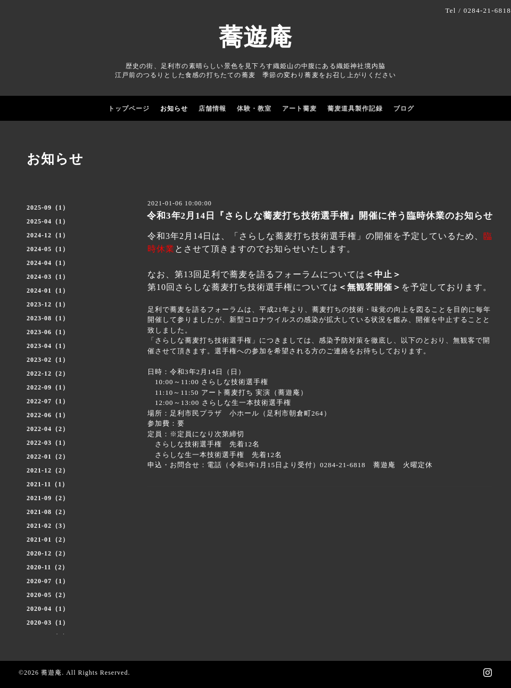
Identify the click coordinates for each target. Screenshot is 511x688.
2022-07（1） (48, 401)
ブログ (403, 108)
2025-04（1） (48, 221)
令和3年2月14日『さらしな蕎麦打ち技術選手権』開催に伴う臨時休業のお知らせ (320, 216)
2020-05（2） (48, 595)
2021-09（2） (48, 498)
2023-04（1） (48, 346)
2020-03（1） (48, 622)
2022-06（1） (48, 415)
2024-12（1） (48, 235)
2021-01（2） (48, 539)
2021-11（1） (48, 484)
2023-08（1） (48, 318)
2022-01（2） (48, 456)
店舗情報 (212, 108)
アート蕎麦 (299, 108)
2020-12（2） (48, 553)
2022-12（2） (48, 373)
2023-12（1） (48, 304)
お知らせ (174, 108)
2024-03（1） (48, 276)
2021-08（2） (48, 512)
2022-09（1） (48, 387)
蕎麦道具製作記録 (355, 108)
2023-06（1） (48, 332)
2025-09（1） (48, 207)
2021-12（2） (48, 470)
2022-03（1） (48, 442)
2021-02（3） (48, 525)
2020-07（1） (48, 581)
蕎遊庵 (255, 37)
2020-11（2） (48, 567)
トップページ (129, 108)
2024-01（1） (48, 290)
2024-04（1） (48, 263)
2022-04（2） (48, 429)
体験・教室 (254, 108)
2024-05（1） (48, 249)
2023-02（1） (48, 359)
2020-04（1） (48, 608)
